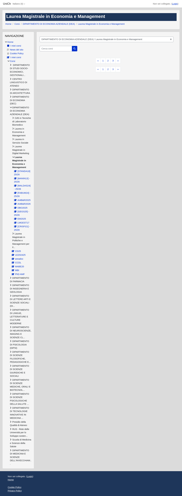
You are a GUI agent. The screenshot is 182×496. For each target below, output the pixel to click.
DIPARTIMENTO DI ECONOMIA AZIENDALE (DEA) (49, 24)
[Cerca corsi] (56, 48)
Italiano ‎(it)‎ (18, 3)
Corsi (17, 24)
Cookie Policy (14, 487)
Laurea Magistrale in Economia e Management (101, 24)
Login (175, 3)
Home (8, 24)
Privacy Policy (15, 490)
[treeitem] (18, 253)
